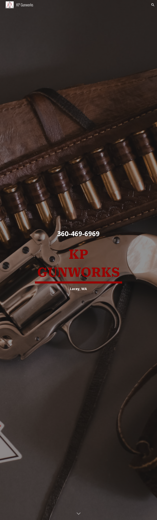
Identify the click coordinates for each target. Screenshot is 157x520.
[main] (79, 234)
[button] (153, 5)
